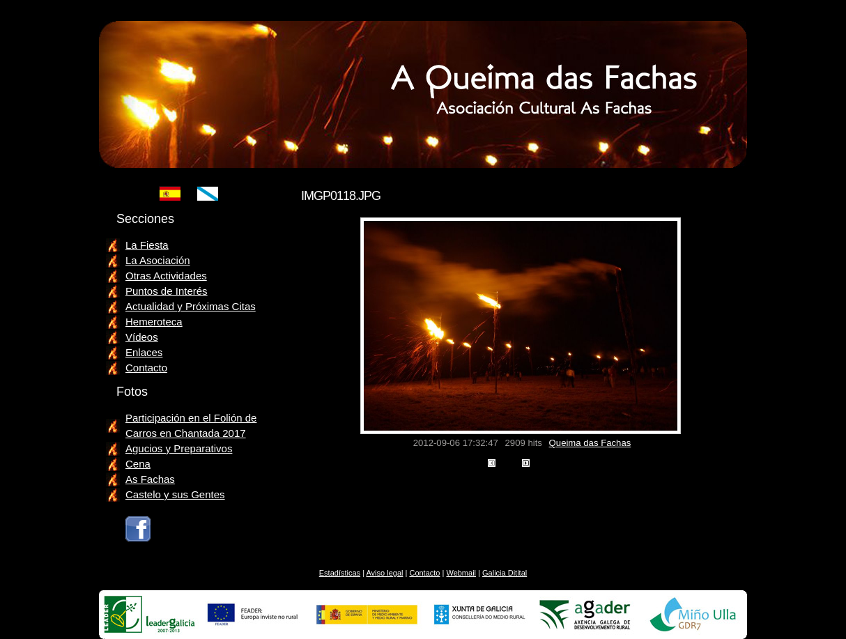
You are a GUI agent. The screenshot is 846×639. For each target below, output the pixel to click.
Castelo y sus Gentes (175, 494)
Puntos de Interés (166, 291)
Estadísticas (339, 573)
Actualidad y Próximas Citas (190, 306)
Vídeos (141, 337)
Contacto (146, 368)
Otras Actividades (166, 276)
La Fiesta (147, 245)
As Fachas (150, 479)
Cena (138, 464)
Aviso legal (384, 573)
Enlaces (143, 352)
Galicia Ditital (504, 573)
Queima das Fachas (590, 443)
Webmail (461, 573)
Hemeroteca (154, 322)
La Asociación (157, 260)
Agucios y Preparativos (178, 448)
